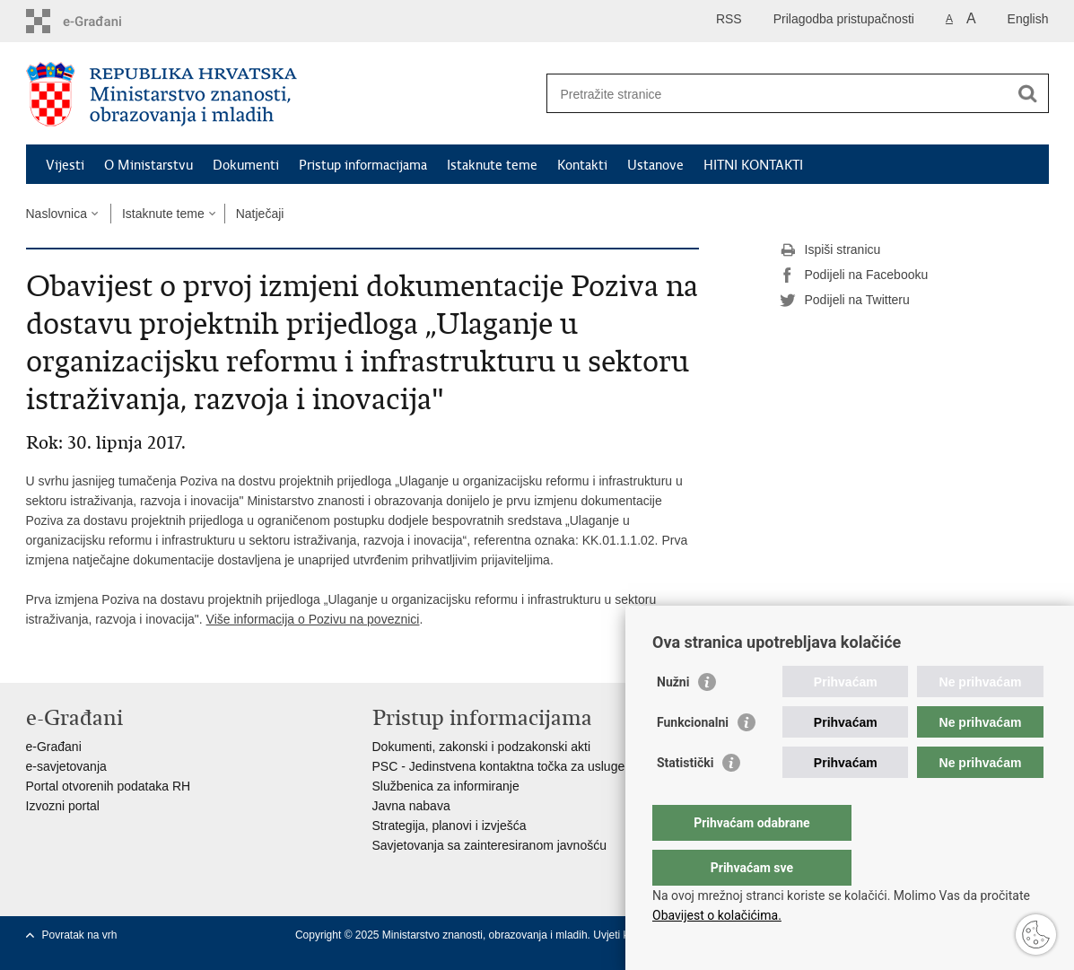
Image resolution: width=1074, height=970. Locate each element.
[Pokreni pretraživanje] (1028, 93)
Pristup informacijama (363, 165)
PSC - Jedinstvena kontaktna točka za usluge (498, 766)
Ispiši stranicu (830, 250)
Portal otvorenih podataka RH (108, 786)
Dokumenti (246, 165)
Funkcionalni (693, 758)
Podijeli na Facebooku (854, 275)
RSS (729, 19)
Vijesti (65, 165)
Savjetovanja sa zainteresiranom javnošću (489, 845)
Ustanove (655, 165)
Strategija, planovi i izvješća (449, 825)
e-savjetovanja (66, 766)
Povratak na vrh (80, 935)
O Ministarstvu (148, 165)
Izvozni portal (63, 806)
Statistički (685, 798)
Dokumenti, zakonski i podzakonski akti (481, 746)
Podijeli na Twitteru (845, 301)
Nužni (673, 718)
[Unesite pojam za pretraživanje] (778, 94)
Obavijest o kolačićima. (716, 915)
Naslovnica (56, 213)
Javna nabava (411, 806)
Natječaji (260, 213)
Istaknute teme (492, 165)
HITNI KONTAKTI (753, 165)
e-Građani (54, 746)
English (1028, 19)
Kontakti (582, 165)
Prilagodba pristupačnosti (843, 19)
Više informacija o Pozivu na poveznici (313, 619)
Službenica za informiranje (446, 786)
